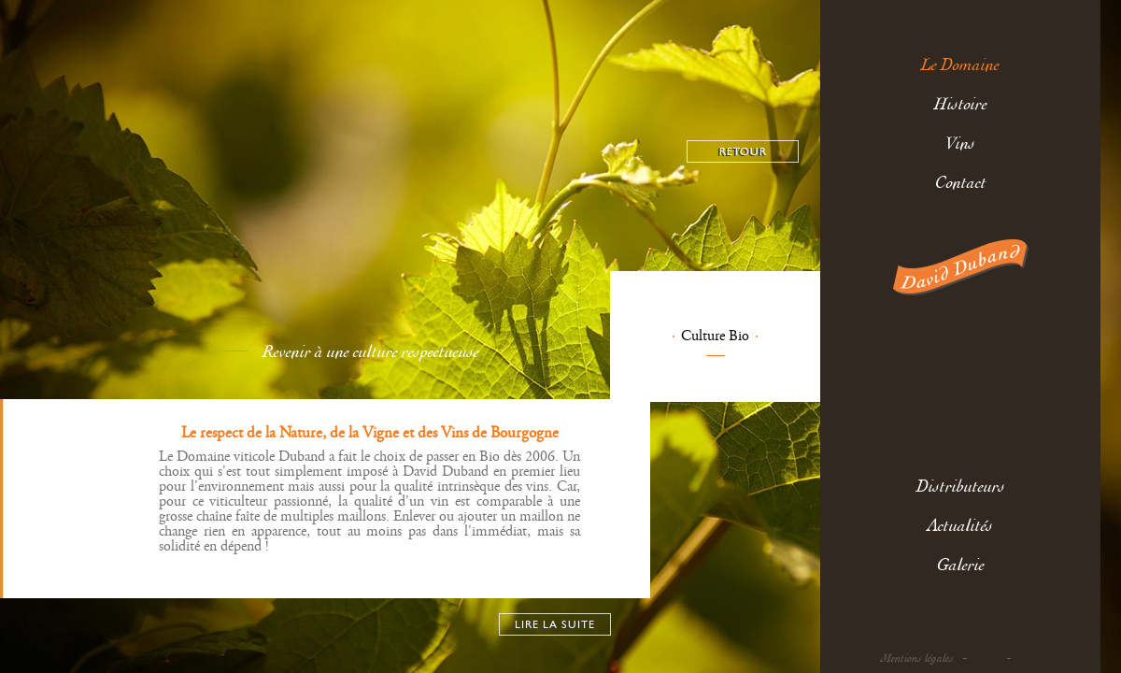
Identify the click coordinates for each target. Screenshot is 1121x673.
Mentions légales (917, 658)
